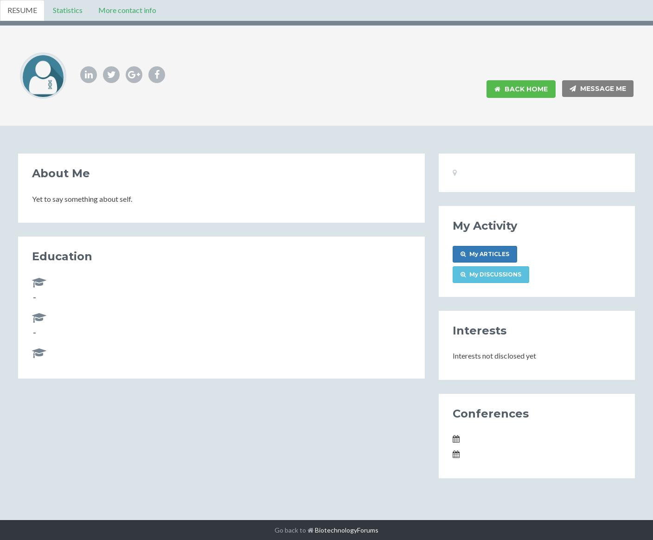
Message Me (598, 88)
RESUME (22, 10)
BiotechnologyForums (346, 530)
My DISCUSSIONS (491, 274)
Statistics (68, 10)
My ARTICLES (485, 254)
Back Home (521, 89)
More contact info (127, 10)
